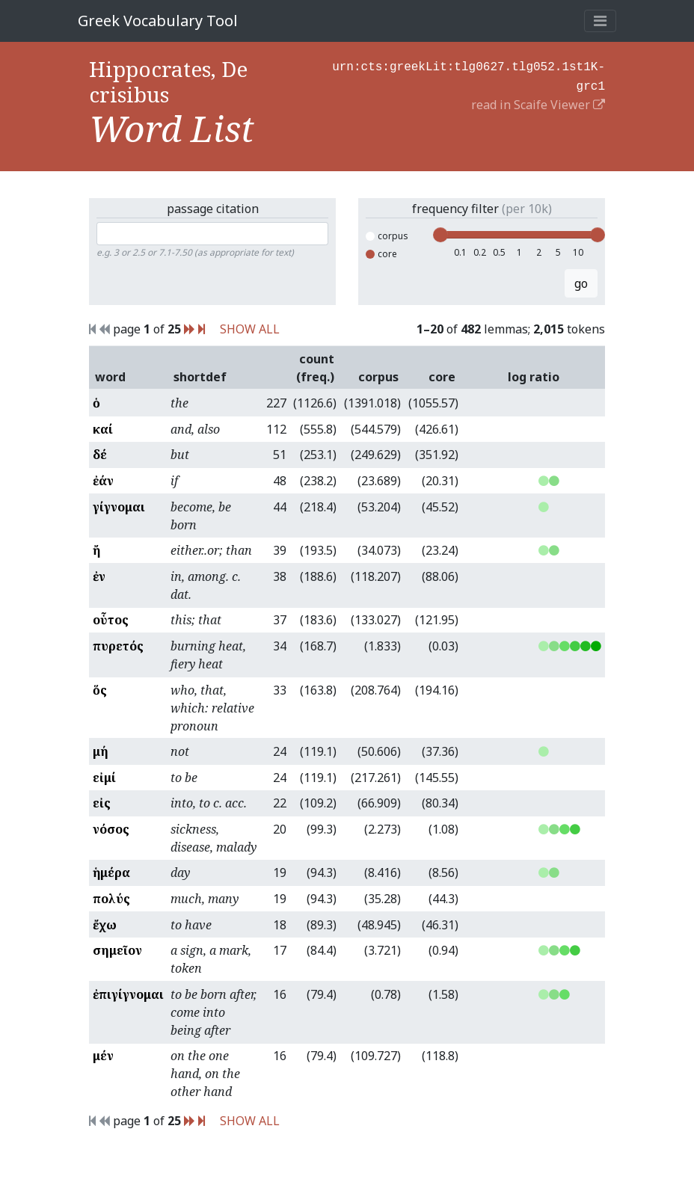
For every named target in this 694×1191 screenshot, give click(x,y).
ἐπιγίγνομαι (128, 994)
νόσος (111, 829)
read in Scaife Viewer (538, 101)
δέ (100, 454)
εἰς (102, 803)
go (581, 283)
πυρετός (118, 646)
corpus (387, 236)
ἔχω (105, 925)
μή (100, 751)
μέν (103, 1055)
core (381, 253)
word (110, 377)
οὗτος (111, 620)
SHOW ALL (250, 329)
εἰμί (104, 777)
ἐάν (103, 481)
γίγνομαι (119, 507)
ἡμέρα (111, 872)
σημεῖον (117, 950)
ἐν (99, 576)
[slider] (440, 234)
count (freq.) (315, 368)
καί (103, 429)
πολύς (111, 898)
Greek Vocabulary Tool (158, 20)
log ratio (533, 377)
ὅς (100, 690)
